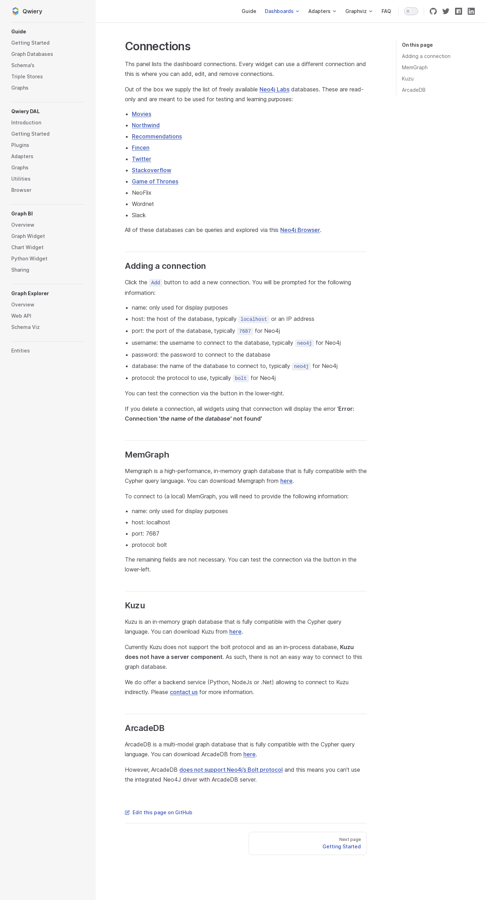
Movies (141, 113)
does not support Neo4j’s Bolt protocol (231, 769)
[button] (47, 31)
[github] (433, 11)
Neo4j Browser (300, 229)
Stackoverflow (151, 170)
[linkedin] (471, 11)
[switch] (411, 11)
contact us (184, 691)
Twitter (141, 158)
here (286, 480)
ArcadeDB (414, 90)
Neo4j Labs (274, 89)
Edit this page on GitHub (158, 812)
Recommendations (157, 136)
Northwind (146, 125)
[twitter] (446, 11)
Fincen (140, 147)
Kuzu (408, 79)
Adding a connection (426, 56)
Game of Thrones (155, 181)
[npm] (458, 11)
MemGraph (415, 67)
